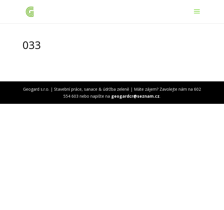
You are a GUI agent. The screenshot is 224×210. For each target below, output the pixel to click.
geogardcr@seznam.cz (135, 96)
